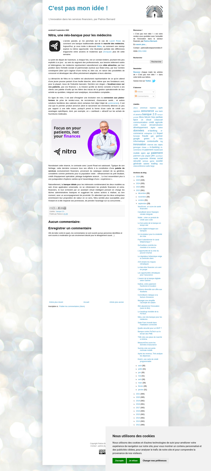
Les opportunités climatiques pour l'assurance (149, 274)
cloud (148, 120)
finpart (160, 133)
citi (142, 120)
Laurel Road (115, 41)
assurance (147, 110)
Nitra (99, 46)
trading (154, 163)
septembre (142, 204)
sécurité (137, 161)
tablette (146, 164)
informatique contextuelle (145, 141)
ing (161, 141)
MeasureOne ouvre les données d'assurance (147, 344)
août (140, 366)
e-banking (152, 130)
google (136, 138)
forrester (136, 136)
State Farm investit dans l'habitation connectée (147, 324)
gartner (159, 136)
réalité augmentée (140, 158)
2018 (138, 404)
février (141, 386)
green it (149, 138)
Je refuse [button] (133, 460)
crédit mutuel (139, 125)
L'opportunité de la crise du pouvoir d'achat (148, 252)
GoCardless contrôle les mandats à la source (147, 246)
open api (145, 153)
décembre (142, 193)
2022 (138, 190)
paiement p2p (138, 156)
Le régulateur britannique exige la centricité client (150, 257)
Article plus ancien (117, 302)
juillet (140, 369)
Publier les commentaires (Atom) (72, 306)
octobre (141, 200)
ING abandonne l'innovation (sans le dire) (148, 307)
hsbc (161, 139)
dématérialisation (156, 125)
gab (152, 136)
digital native (157, 128)
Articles (139, 92)
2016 (138, 411)
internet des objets (155, 145)
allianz (135, 108)
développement (140, 127)
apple (160, 108)
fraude (145, 136)
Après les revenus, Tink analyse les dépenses (150, 355)
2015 (138, 414)
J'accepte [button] (119, 460)
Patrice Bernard (150, 41)
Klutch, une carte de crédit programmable (148, 360)
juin (139, 373)
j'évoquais (107, 52)
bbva (141, 117)
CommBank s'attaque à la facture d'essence (148, 296)
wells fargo (150, 166)
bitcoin (147, 117)
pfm (153, 156)
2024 (138, 183)
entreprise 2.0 (150, 133)
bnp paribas (157, 117)
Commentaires (142, 96)
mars (140, 383)
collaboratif (158, 120)
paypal (147, 156)
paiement (157, 152)
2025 (138, 180)
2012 (138, 425)
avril (140, 379)
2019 (138, 401)
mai (140, 376)
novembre (142, 197)
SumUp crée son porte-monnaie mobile (147, 349)
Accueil (86, 302)
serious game (148, 161)
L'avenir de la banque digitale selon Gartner (149, 279)
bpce (135, 120)
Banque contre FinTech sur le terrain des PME (149, 333)
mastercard (158, 150)
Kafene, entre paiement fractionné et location (147, 285)
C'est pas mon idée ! (78, 8)
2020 (138, 397)
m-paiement (147, 150)
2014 (138, 418)
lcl (148, 147)
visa (161, 164)
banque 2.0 (60, 211)
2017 (138, 408)
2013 (138, 421)
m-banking (154, 147)
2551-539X (142, 51)
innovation (139, 144)
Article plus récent (56, 302)
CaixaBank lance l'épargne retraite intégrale (148, 213)
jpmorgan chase (139, 147)
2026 (138, 177)
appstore (136, 111)
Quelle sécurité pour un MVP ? (150, 328)
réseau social (156, 158)
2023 (138, 187)
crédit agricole (156, 122)
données (138, 130)
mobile (136, 153)
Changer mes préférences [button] (155, 460)
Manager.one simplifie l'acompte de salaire (146, 302)
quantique (159, 156)
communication (140, 122)
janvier (141, 390)
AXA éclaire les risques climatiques (147, 263)
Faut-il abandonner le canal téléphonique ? (148, 241)
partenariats (113, 103)
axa (156, 111)
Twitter (148, 81)
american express (148, 108)
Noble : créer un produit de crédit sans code (148, 219)
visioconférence (139, 166)
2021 (138, 394)
